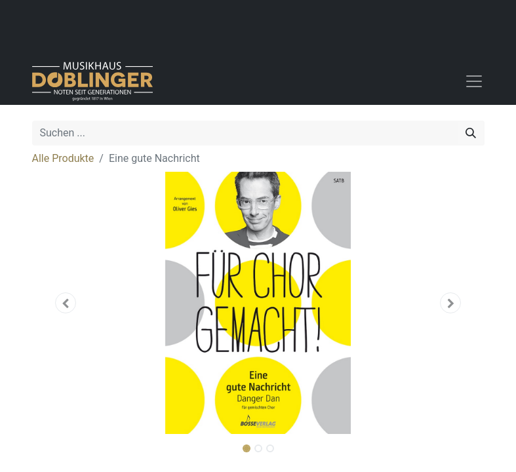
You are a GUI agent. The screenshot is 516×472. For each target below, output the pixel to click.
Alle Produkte (63, 158)
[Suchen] (471, 133)
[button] (66, 303)
